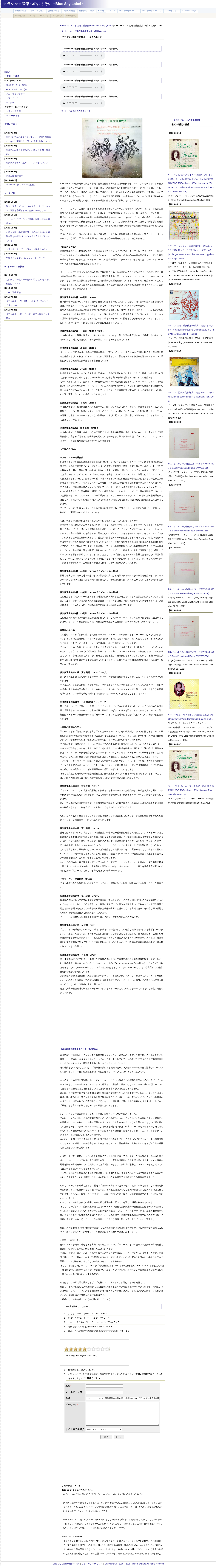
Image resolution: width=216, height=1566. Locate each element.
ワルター (10, 102)
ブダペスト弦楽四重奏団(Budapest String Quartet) (89, 25)
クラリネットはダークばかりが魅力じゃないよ (28, 249)
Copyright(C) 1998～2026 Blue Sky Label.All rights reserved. (134, 1564)
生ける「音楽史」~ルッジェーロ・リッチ (25, 258)
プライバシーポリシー (92, 1564)
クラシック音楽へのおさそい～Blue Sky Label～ (44, 4)
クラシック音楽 (13, 111)
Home (63, 25)
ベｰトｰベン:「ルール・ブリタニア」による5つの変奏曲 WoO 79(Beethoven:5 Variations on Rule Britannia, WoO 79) (191, 790)
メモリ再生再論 (13, 292)
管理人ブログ (11, 124)
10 (107, 1349)
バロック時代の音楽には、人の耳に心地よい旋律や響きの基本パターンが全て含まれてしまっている (28, 236)
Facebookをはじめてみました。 (21, 184)
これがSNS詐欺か (14, 176)
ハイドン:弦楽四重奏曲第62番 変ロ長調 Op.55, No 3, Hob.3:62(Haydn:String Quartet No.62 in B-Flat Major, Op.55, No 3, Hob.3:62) (191, 329)
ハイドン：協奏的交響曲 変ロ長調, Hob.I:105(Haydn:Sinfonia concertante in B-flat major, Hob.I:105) (191, 396)
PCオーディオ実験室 (14, 266)
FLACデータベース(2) (16, 89)
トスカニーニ (12, 98)
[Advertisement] (28, 42)
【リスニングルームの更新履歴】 (185, 120)
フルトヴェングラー (15, 94)
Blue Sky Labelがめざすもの (66, 1564)
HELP (7, 72)
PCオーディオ (12, 115)
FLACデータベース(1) (16, 85)
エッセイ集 (10, 193)
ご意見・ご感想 (12, 76)
